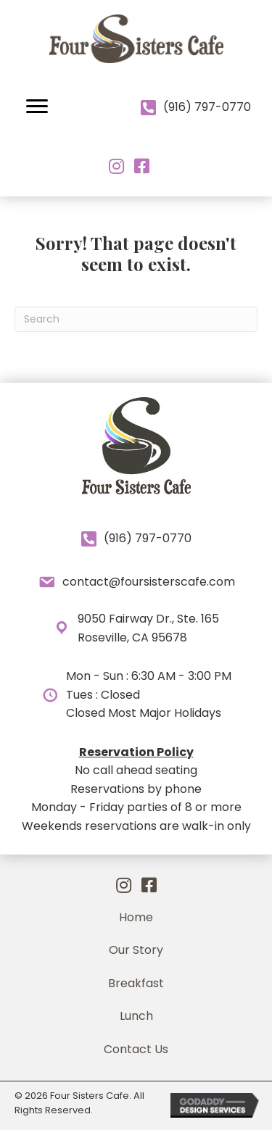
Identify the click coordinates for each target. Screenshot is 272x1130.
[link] (136, 917)
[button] (37, 106)
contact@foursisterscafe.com (148, 581)
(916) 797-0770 (207, 107)
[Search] (136, 319)
